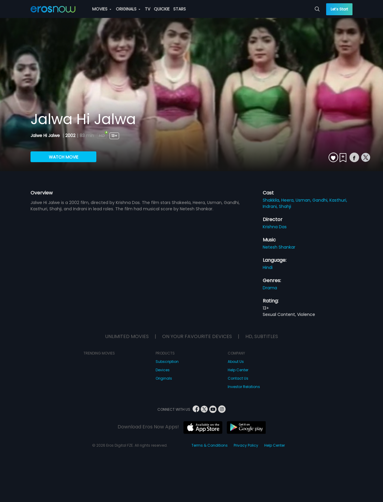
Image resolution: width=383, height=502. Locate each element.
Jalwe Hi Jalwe (46, 136)
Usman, (304, 200)
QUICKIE (162, 9)
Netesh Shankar (279, 247)
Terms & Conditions (210, 445)
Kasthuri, (338, 200)
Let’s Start (339, 9)
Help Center (238, 369)
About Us (236, 361)
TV (147, 9)
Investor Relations (244, 386)
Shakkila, (272, 200)
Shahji (285, 206)
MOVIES (101, 9)
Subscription (167, 361)
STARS (179, 9)
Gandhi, (320, 200)
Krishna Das (275, 227)
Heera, (288, 200)
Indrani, (271, 206)
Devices (163, 369)
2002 (70, 136)
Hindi (268, 267)
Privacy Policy (246, 445)
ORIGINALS (128, 9)
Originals (164, 378)
